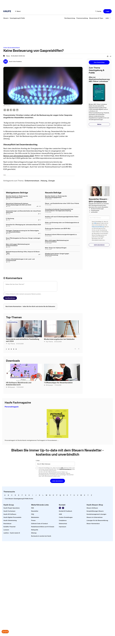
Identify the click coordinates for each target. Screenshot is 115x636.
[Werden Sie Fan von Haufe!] (63, 508)
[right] (79, 349)
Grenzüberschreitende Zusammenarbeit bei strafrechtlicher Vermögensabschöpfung (59, 210)
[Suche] (98, 11)
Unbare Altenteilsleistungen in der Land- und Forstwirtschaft (20, 259)
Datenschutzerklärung (98, 227)
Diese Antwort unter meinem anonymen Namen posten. (23, 294)
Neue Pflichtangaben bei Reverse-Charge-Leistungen (23, 238)
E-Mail (38, 460)
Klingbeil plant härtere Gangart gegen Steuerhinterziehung (57, 254)
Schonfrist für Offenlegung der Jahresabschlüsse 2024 (23, 224)
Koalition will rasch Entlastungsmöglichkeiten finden (61, 216)
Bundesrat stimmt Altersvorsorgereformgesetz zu (61, 234)
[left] (75, 349)
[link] (5, 18)
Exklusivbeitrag (12, 322)
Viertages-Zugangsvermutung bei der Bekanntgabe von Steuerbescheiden (22, 231)
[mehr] (108, 18)
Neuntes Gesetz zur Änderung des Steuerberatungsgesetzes (17, 196)
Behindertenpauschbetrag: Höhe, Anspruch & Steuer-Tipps (23, 252)
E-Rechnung (10, 218)
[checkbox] (4, 294)
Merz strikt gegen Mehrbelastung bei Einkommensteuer (18, 244)
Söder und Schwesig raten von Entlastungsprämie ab (62, 222)
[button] (107, 11)
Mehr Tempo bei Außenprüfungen (55, 247)
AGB (95, 223)
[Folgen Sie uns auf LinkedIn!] (60, 508)
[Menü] (18, 11)
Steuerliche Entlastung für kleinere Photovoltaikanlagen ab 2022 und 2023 (18, 204)
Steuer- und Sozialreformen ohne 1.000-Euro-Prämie (62, 203)
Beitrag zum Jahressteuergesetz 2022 (18, 155)
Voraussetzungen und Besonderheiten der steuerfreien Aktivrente (23, 211)
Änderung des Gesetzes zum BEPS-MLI (57, 228)
